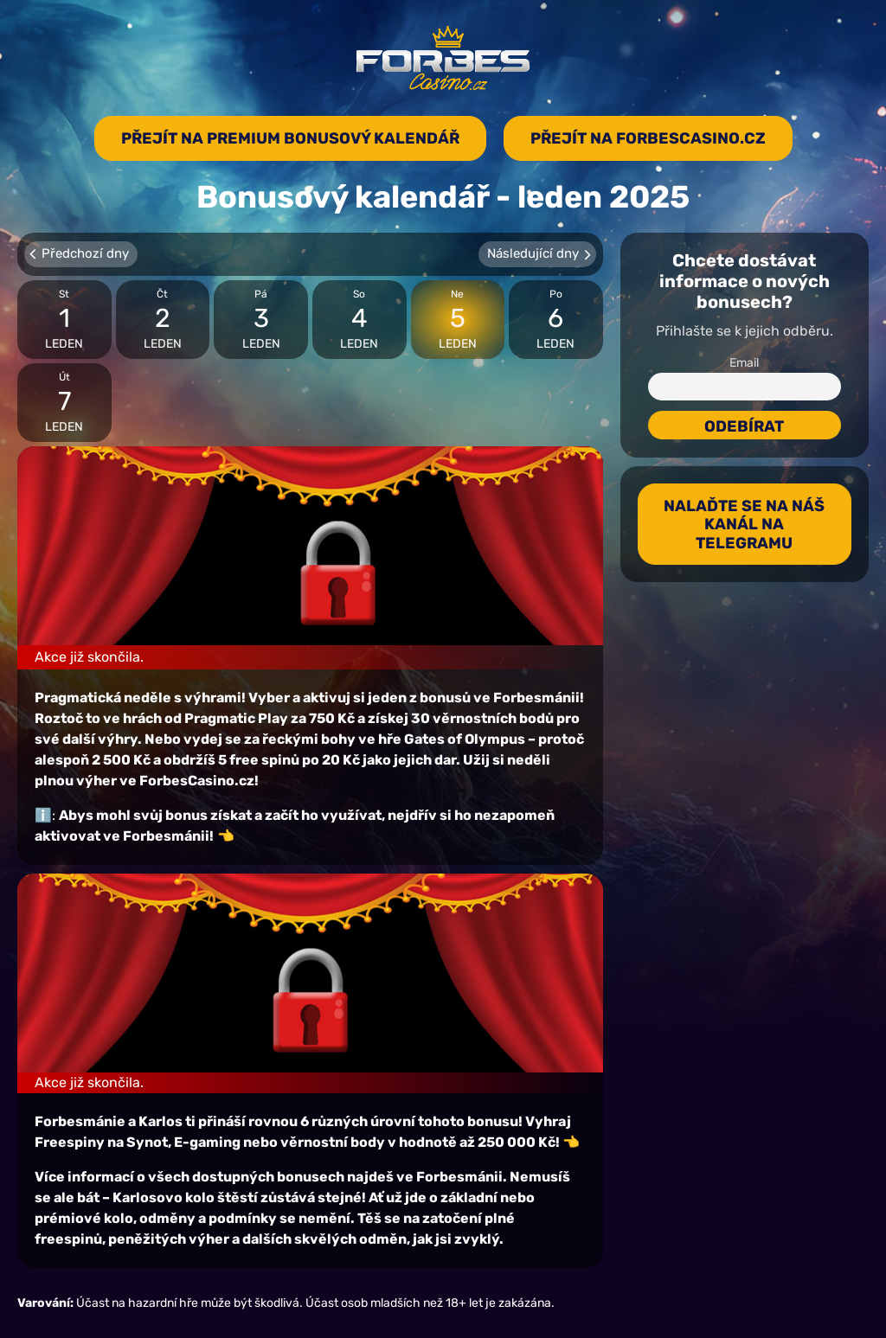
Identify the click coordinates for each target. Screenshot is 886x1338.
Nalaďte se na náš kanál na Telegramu (744, 524)
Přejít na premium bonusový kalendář (290, 138)
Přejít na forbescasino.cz (648, 138)
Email (744, 362)
